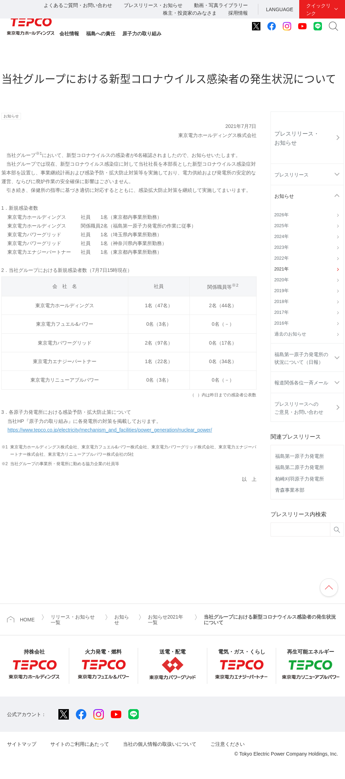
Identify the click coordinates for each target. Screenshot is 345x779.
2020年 (281, 279)
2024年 (281, 236)
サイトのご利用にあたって (79, 744)
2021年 (281, 269)
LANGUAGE (279, 9)
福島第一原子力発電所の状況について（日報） (301, 358)
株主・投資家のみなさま (190, 13)
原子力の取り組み (141, 33)
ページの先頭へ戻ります (329, 587)
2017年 (281, 312)
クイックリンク (318, 9)
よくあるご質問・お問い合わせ (78, 5)
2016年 (281, 323)
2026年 (281, 214)
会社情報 (69, 33)
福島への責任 (100, 33)
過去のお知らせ (290, 334)
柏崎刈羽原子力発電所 (299, 479)
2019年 (281, 290)
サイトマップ (21, 744)
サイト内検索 (333, 26)
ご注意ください (227, 744)
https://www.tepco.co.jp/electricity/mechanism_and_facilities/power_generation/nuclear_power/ (109, 430)
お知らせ (284, 196)
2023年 (281, 247)
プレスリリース (291, 175)
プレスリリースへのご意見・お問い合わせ (298, 407)
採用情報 (238, 13)
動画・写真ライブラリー (221, 5)
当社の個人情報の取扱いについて (159, 744)
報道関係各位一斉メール (301, 382)
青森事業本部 (289, 490)
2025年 (281, 225)
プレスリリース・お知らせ (153, 5)
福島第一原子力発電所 (299, 456)
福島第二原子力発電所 (299, 467)
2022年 (281, 258)
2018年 (281, 301)
